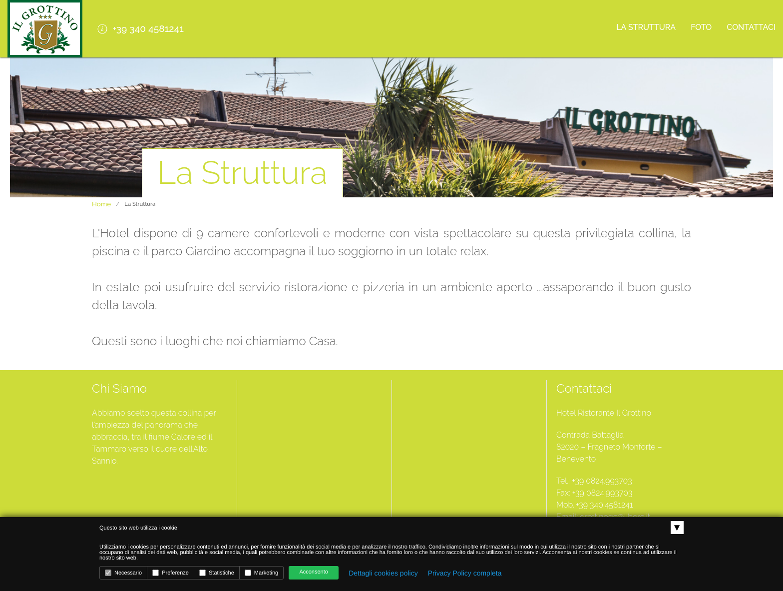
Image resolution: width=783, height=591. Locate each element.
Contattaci (751, 27)
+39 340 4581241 (140, 28)
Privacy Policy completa (465, 573)
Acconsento (313, 572)
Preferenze (170, 573)
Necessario (123, 573)
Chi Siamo (119, 388)
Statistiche (216, 573)
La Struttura (646, 27)
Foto (701, 27)
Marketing (261, 573)
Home (101, 204)
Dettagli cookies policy (383, 573)
